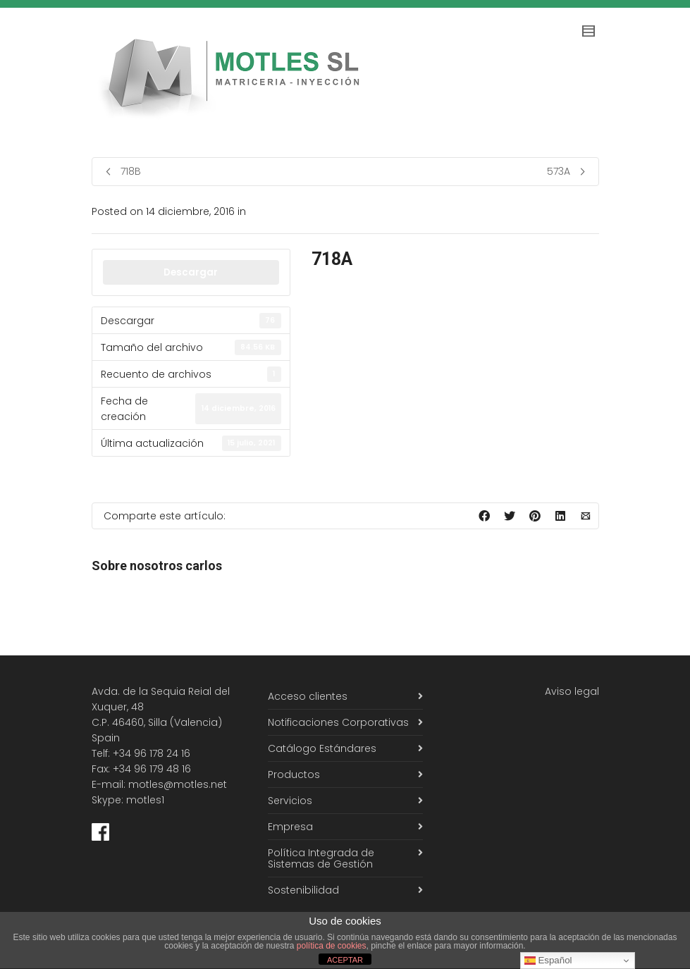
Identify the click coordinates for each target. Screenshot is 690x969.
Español (548, 960)
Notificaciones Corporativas (338, 722)
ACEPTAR (345, 960)
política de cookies (331, 946)
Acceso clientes (307, 696)
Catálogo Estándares (322, 748)
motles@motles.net (177, 784)
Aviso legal (572, 691)
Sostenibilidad (303, 890)
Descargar (191, 272)
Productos (294, 774)
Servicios (290, 801)
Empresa (290, 827)
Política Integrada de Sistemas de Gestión (321, 858)
